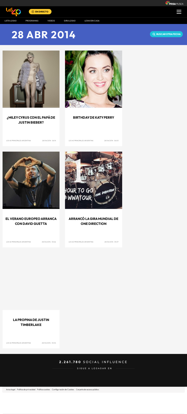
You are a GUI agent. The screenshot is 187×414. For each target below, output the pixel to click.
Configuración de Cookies (63, 389)
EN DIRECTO (41, 11)
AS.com (133, 397)
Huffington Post (56, 403)
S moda (116, 408)
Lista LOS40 (10, 20)
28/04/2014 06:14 (49, 141)
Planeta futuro (142, 403)
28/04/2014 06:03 (111, 141)
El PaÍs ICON (101, 408)
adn (145, 397)
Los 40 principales (69, 397)
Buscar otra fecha (168, 34)
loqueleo (132, 408)
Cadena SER (121, 397)
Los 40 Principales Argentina (18, 141)
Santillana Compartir (106, 397)
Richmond (49, 408)
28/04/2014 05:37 (111, 242)
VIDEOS (51, 20)
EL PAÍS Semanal (128, 403)
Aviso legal (10, 389)
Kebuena (155, 403)
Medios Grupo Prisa (19, 409)
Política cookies (43, 389)
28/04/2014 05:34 (49, 343)
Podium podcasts (85, 408)
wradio (87, 403)
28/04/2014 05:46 (49, 242)
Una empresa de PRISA (19, 400)
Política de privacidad (26, 389)
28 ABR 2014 (44, 34)
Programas (32, 20)
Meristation (150, 408)
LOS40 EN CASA (92, 20)
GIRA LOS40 (69, 20)
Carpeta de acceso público (87, 389)
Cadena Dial (115, 403)
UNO (77, 403)
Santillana (86, 397)
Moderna (67, 408)
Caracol (158, 397)
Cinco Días (101, 403)
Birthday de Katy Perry (93, 117)
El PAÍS (51, 397)
